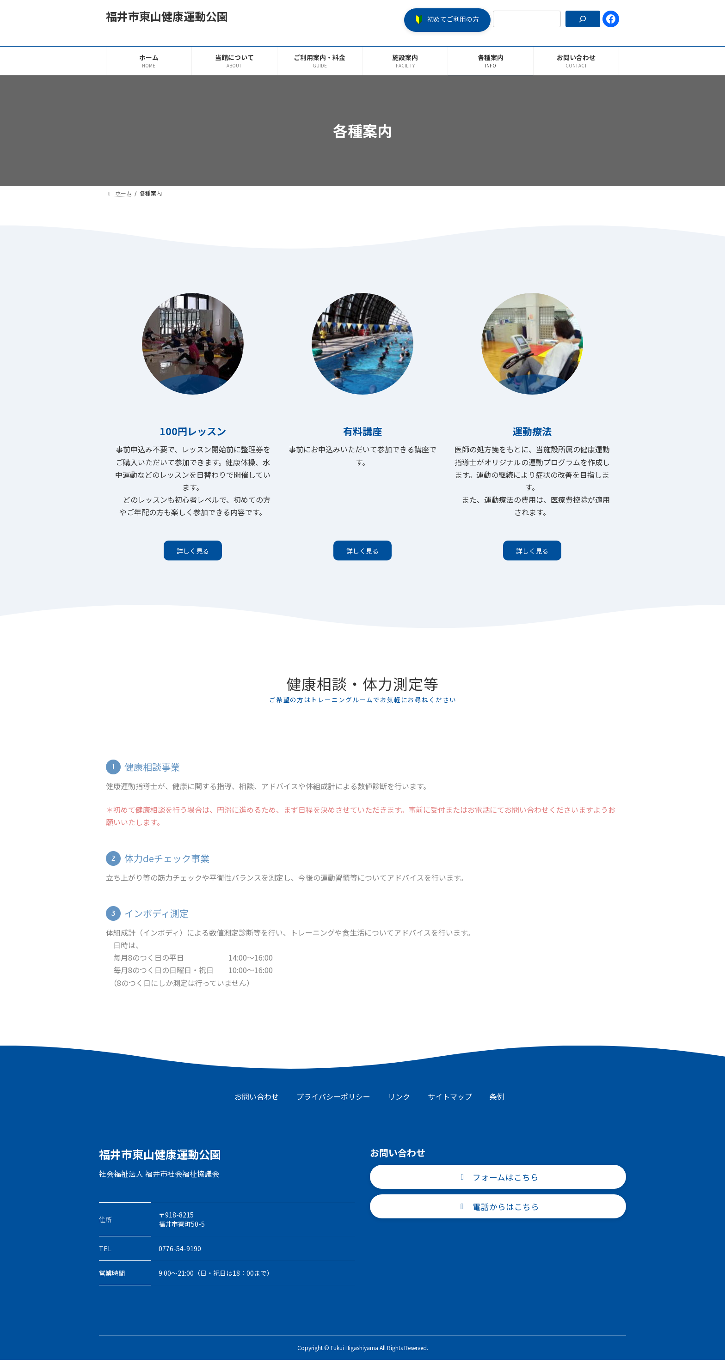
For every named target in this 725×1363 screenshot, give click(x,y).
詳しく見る (192, 552)
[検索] (583, 19)
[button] (447, 20)
